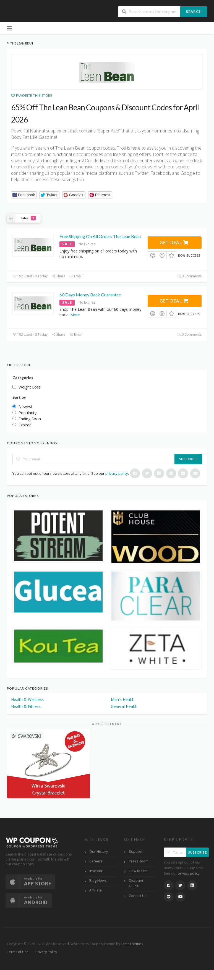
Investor (96, 871)
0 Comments (189, 276)
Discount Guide (136, 883)
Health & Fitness (26, 706)
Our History (98, 851)
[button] (24, 195)
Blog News (97, 880)
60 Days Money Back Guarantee (90, 294)
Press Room (138, 861)
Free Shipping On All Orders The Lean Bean (100, 236)
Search (194, 11)
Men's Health (122, 699)
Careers (95, 861)
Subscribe (188, 459)
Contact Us (137, 895)
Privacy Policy (46, 952)
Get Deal (174, 242)
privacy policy (116, 473)
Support (135, 851)
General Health (124, 706)
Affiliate (95, 890)
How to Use (138, 871)
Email (75, 276)
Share (58, 276)
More (75, 314)
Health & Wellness (27, 699)
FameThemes (132, 944)
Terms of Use (17, 952)
